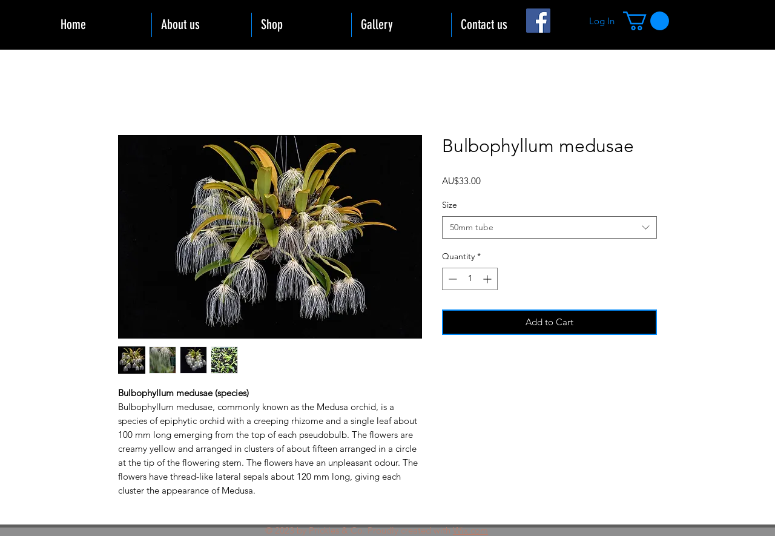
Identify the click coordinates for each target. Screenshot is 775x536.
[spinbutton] (470, 279)
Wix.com (470, 530)
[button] (646, 21)
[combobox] (549, 227)
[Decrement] (451, 279)
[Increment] (488, 279)
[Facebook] (538, 20)
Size (449, 204)
